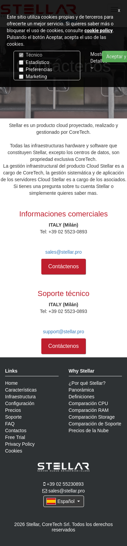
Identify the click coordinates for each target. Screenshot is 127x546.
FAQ (10, 423)
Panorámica (81, 390)
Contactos (15, 430)
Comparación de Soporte (95, 423)
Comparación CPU (88, 403)
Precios (13, 410)
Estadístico (34, 62)
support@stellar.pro (63, 331)
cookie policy (98, 30)
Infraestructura (20, 396)
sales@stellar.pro (63, 252)
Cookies (13, 451)
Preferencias (35, 69)
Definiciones (81, 396)
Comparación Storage (92, 417)
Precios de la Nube (89, 430)
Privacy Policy (20, 444)
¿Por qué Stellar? (87, 383)
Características (21, 390)
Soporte (13, 417)
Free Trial (15, 437)
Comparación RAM (89, 410)
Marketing (33, 76)
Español (63, 501)
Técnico (30, 55)
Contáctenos (63, 266)
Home (11, 383)
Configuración (19, 403)
